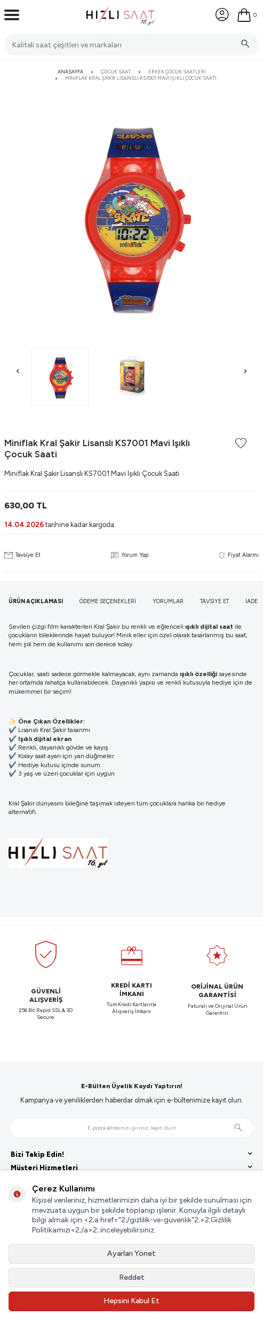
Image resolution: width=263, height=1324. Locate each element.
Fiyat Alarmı (239, 555)
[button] (18, 372)
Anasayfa (70, 72)
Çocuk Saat (116, 72)
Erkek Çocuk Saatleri (176, 72)
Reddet (132, 1277)
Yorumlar (168, 601)
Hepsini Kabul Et (131, 1300)
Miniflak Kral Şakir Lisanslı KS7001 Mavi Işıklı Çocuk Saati (140, 78)
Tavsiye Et (22, 555)
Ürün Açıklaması (36, 601)
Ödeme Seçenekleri (107, 601)
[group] (131, 217)
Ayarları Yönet (131, 1253)
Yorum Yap (129, 555)
